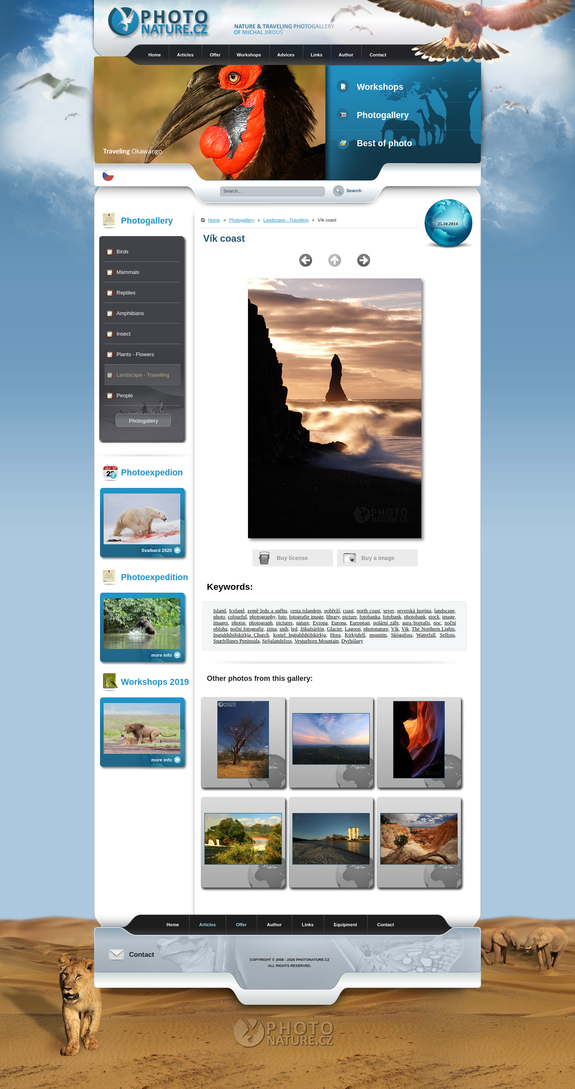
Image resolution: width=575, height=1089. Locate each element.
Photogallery (374, 115)
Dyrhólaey (352, 641)
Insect (124, 334)
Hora (335, 635)
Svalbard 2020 (157, 550)
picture (349, 617)
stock (434, 617)
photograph (261, 623)
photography (262, 617)
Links (317, 54)
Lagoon (352, 629)
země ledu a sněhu (267, 611)
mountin (378, 635)
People (125, 395)
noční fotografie (247, 629)
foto (282, 617)
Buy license (292, 558)
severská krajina (414, 611)
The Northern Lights (433, 629)
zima (272, 629)
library (333, 617)
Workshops (249, 54)
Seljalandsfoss (277, 641)
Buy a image (377, 558)
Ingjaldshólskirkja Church (241, 635)
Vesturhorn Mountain (316, 641)
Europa (338, 623)
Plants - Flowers (135, 354)
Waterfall (426, 635)
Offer (215, 54)
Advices (286, 54)
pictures (284, 623)
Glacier (334, 629)
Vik (405, 629)
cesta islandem (305, 611)
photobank (415, 617)
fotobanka (369, 617)
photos (238, 623)
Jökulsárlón (312, 629)
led (294, 629)
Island (219, 611)
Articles (185, 54)
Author (346, 54)
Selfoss (447, 635)
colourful (237, 617)
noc (437, 623)
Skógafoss (401, 635)
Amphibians (130, 313)
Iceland (236, 611)
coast (348, 611)
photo (219, 617)
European (359, 623)
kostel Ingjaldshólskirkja (299, 635)
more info (161, 655)
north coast (368, 611)
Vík (395, 629)
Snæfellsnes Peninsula (236, 641)
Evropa (319, 623)
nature (302, 623)
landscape (444, 611)
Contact (377, 54)
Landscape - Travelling (143, 375)
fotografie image (306, 617)
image (448, 617)
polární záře (386, 623)
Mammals (128, 272)
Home (154, 54)
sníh (283, 629)
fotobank (392, 617)
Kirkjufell (355, 635)
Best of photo (376, 143)
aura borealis (416, 623)
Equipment (345, 924)
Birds (123, 252)
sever (388, 611)
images (220, 623)
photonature (375, 629)
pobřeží (332, 611)
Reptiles (126, 293)
